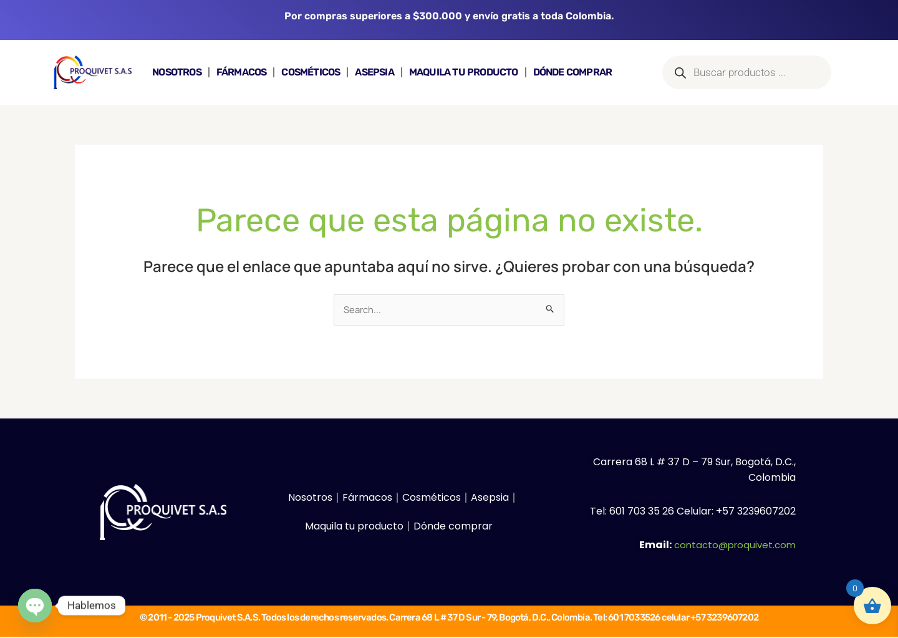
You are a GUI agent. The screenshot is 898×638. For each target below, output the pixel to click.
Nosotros (176, 72)
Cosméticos (310, 72)
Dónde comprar (572, 72)
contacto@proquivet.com (732, 545)
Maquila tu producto (463, 72)
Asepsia (374, 72)
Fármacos (241, 72)
